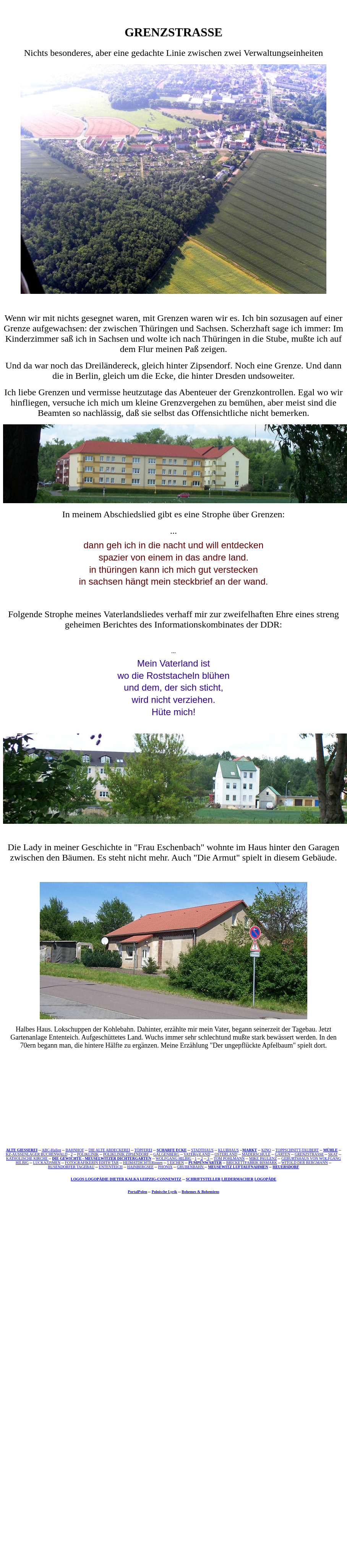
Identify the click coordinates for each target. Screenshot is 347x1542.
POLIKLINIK (88, 1154)
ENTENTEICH (111, 1167)
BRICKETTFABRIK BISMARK (251, 1163)
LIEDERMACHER (237, 1179)
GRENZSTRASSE (309, 1154)
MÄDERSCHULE (256, 1154)
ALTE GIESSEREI (21, 1150)
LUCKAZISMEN (47, 1163)
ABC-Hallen (51, 1150)
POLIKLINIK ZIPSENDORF (126, 1154)
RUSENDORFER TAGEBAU (71, 1167)
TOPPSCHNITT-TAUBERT (297, 1150)
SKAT (333, 1154)
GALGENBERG (166, 1154)
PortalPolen (137, 1192)
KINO (266, 1150)
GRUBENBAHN (190, 1167)
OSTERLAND (226, 1154)
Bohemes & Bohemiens (200, 1192)
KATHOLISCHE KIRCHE (27, 1158)
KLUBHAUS (228, 1150)
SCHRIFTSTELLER (203, 1179)
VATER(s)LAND (197, 1154)
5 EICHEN (175, 1163)
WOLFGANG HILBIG (173, 1158)
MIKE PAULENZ (263, 1158)
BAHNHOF (74, 1150)
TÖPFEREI (143, 1150)
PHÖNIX (165, 1167)
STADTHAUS (202, 1150)
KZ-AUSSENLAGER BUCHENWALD (36, 1154)
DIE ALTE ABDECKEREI (109, 1150)
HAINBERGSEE (140, 1167)
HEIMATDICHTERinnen (142, 1163)
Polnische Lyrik (164, 1192)
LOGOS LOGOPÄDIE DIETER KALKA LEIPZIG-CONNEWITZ (126, 1179)
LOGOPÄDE (265, 1179)
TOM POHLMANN (229, 1158)
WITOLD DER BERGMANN (304, 1163)
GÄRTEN (282, 1154)
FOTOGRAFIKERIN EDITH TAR (92, 1163)
